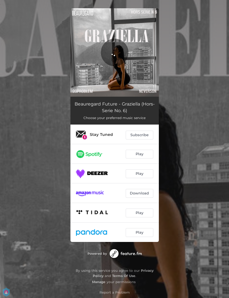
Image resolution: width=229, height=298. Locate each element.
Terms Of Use (123, 276)
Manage (99, 282)
